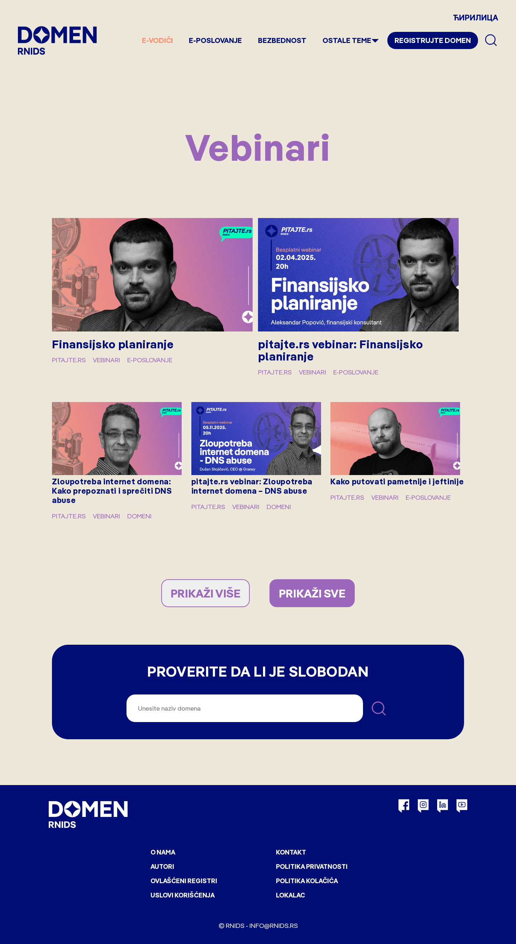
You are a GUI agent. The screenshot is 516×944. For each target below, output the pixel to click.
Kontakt (291, 852)
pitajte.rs (69, 360)
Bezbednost (282, 40)
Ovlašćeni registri (183, 881)
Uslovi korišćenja (182, 895)
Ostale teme (346, 40)
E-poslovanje (215, 40)
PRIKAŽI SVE (312, 593)
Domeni (139, 516)
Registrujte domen (433, 40)
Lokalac (290, 895)
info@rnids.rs (273, 925)
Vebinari (106, 360)
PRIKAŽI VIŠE (205, 593)
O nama (162, 852)
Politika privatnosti (312, 866)
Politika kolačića (307, 881)
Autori (162, 866)
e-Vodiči (157, 40)
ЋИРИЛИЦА (475, 18)
